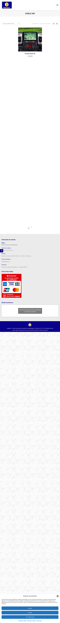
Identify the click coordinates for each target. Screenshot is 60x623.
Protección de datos (31, 620)
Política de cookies (23, 620)
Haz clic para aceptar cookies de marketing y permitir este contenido (30, 310)
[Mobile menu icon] (57, 5)
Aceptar (30, 608)
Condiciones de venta (23, 330)
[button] (57, 596)
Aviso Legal (39, 620)
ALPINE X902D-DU (30, 53)
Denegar (30, 612)
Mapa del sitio (50, 328)
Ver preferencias (30, 617)
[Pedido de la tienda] (11, 23)
